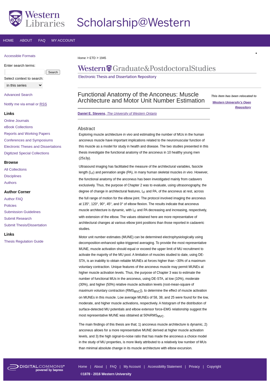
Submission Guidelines (22, 212)
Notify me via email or (25, 104)
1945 (102, 58)
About (99, 367)
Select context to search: (23, 78)
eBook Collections (18, 127)
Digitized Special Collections (26, 153)
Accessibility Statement (165, 367)
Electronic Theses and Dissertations (32, 146)
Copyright (214, 367)
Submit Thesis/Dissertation (25, 225)
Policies (10, 205)
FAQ (113, 367)
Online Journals (16, 121)
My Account (133, 367)
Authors (10, 183)
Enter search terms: (19, 65)
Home (82, 58)
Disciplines (12, 176)
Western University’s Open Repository (231, 105)
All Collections (15, 169)
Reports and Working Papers (27, 133)
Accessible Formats (19, 56)
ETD (93, 58)
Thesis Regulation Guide (23, 241)
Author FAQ (13, 199)
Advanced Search (18, 95)
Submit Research (18, 218)
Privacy (195, 367)
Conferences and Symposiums (28, 140)
